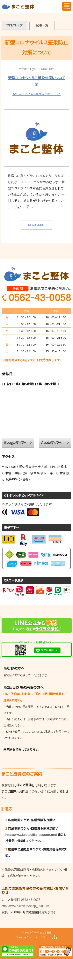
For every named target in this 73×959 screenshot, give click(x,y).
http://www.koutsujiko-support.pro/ (31, 834)
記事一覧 (42, 25)
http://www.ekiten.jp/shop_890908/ (25, 906)
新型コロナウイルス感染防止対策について (36, 94)
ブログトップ (14, 25)
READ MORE (36, 224)
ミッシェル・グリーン (38, 937)
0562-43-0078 (30, 899)
